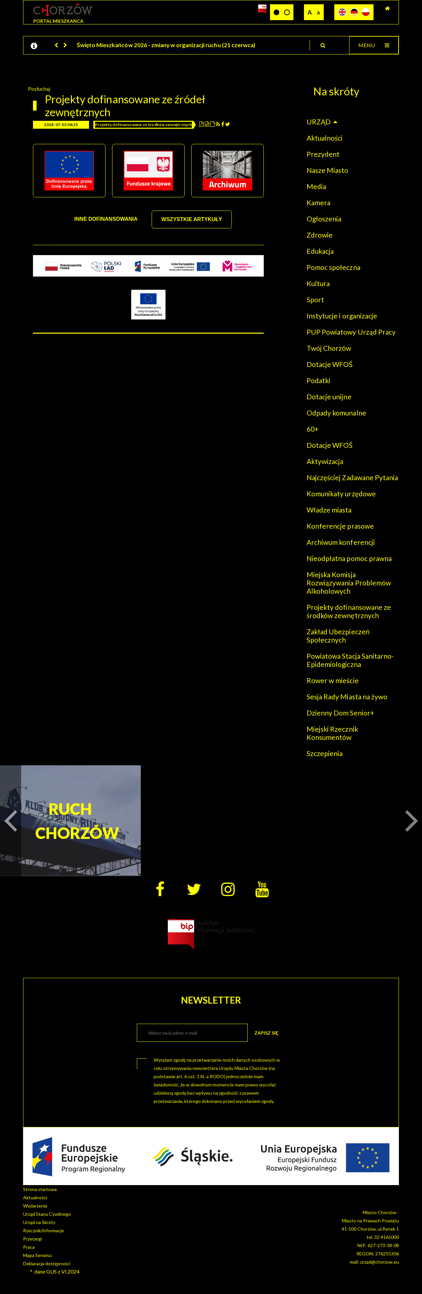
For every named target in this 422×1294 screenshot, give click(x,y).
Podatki (318, 380)
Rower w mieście (333, 680)
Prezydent (323, 154)
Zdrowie (320, 235)
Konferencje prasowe (340, 526)
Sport (315, 299)
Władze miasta (329, 510)
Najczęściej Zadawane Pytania (352, 477)
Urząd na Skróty (39, 1222)
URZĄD (319, 121)
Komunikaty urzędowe (341, 493)
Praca (29, 1247)
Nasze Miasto (327, 170)
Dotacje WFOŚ (330, 364)
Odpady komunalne (336, 413)
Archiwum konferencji (341, 542)
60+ (312, 429)
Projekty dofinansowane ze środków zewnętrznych (143, 124)
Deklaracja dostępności (46, 1263)
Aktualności (325, 138)
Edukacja (320, 251)
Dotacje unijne (329, 396)
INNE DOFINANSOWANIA (105, 219)
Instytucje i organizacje (342, 316)
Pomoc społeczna (333, 267)
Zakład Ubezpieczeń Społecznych (338, 635)
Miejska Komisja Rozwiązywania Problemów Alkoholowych (349, 582)
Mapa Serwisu (37, 1255)
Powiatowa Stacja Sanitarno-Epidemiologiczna (350, 660)
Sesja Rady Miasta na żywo (347, 696)
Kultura (318, 283)
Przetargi (32, 1239)
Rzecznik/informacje (43, 1230)
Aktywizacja (325, 461)
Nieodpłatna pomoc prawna (349, 558)
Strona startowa (40, 1189)
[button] (56, 45)
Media (316, 186)
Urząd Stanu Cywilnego (47, 1214)
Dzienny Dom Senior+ (340, 713)
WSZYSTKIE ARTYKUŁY (191, 219)
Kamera (318, 202)
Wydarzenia (35, 1206)
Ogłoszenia (324, 219)
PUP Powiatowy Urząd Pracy (351, 332)
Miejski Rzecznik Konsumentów (332, 733)
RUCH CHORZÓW (70, 820)
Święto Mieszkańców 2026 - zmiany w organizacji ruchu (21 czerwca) (166, 45)
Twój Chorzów (329, 348)
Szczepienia (325, 753)
